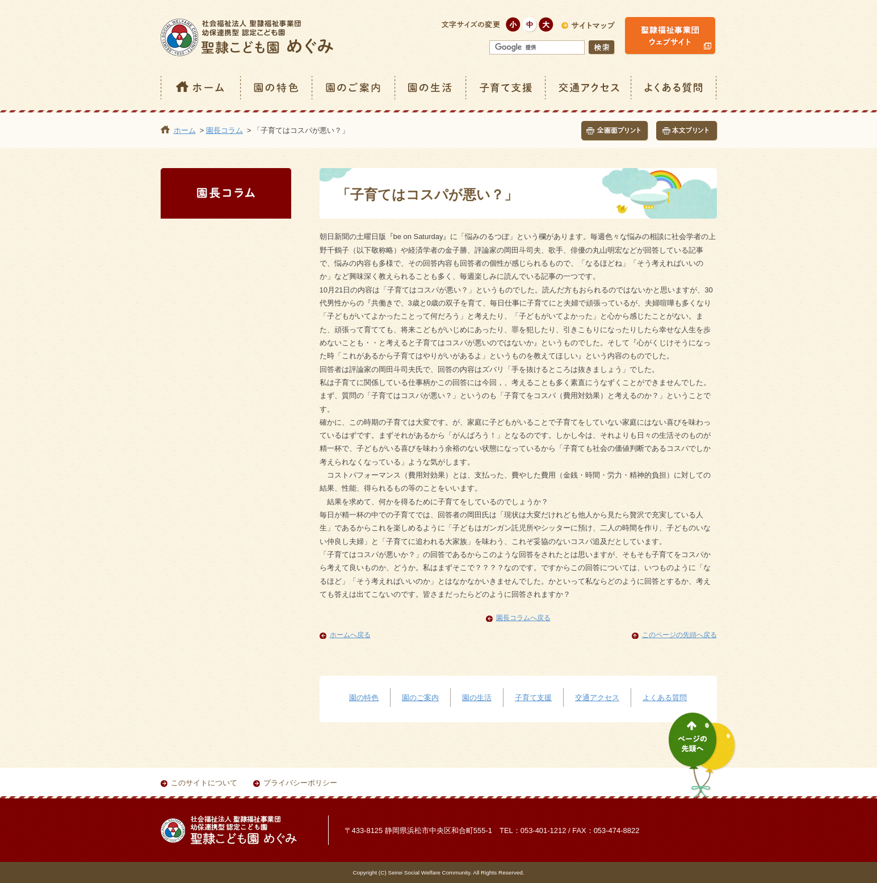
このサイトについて (204, 783)
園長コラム (224, 130)
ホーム (201, 87)
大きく (546, 24)
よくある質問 (674, 87)
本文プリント (686, 131)
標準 (530, 24)
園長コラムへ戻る (523, 618)
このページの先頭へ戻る (679, 635)
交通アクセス (589, 87)
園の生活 (431, 87)
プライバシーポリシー (300, 783)
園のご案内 (354, 87)
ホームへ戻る (350, 635)
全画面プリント (614, 131)
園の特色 (277, 87)
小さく (513, 24)
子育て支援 (506, 87)
